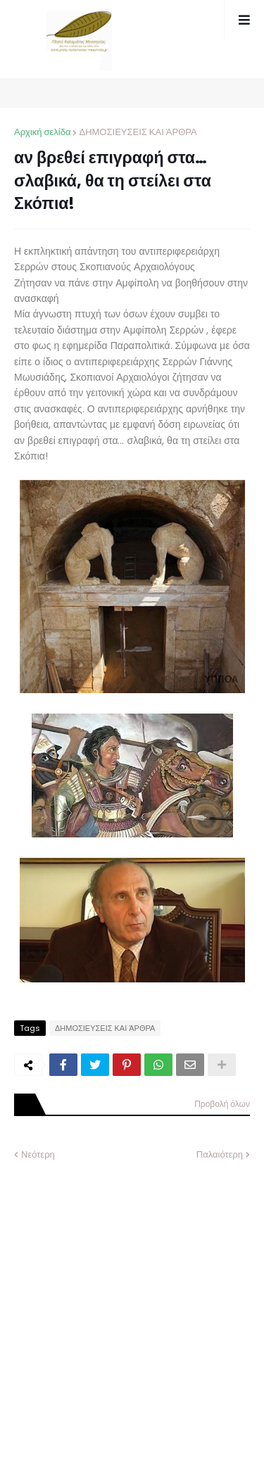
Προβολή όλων (222, 1104)
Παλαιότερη (219, 1154)
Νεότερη (38, 1154)
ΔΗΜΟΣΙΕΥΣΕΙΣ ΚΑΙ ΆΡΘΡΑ (137, 132)
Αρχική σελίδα (42, 132)
